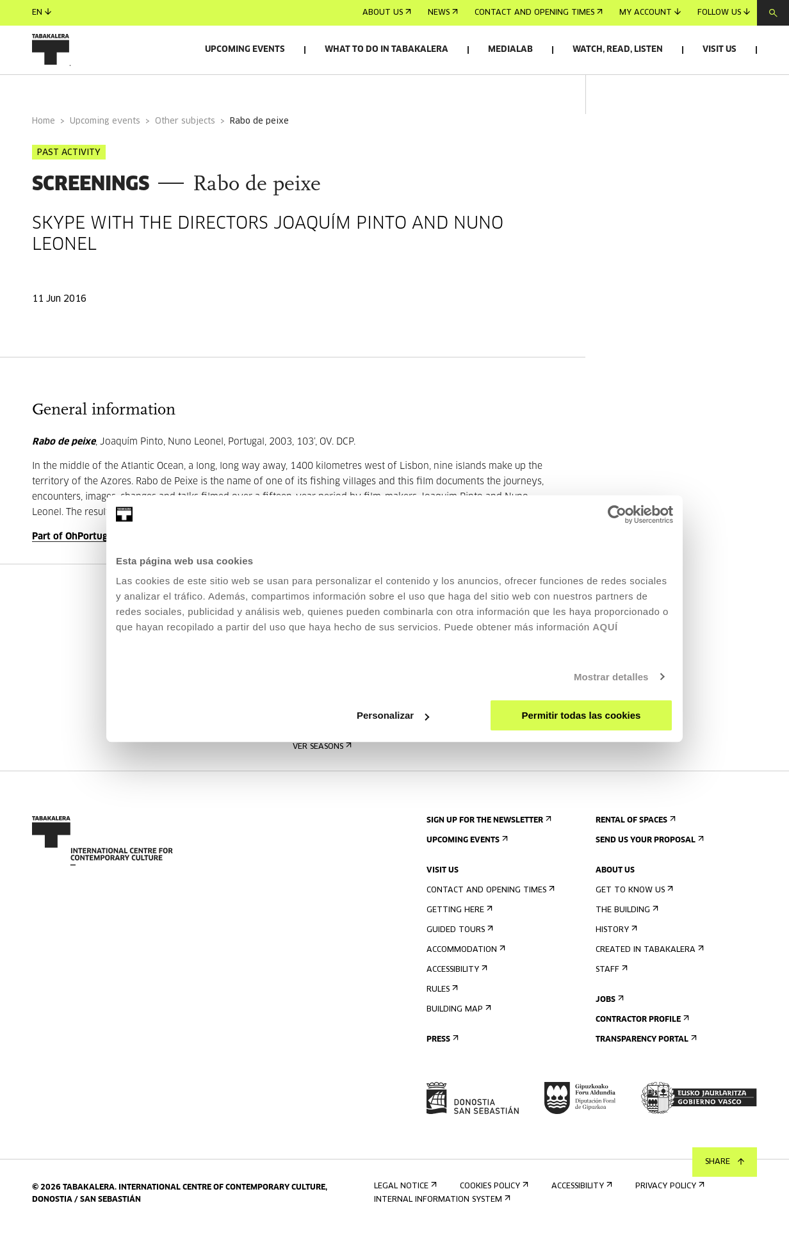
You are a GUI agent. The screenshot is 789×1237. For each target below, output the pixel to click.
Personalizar (393, 715)
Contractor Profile (641, 1025)
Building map (458, 1015)
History (615, 935)
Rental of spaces (634, 826)
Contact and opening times (539, 13)
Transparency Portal (645, 1045)
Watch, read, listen (618, 49)
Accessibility (456, 975)
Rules (441, 995)
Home (43, 127)
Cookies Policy (493, 1192)
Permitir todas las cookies (580, 715)
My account (650, 12)
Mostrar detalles (611, 676)
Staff (610, 975)
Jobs (608, 1005)
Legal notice (404, 1192)
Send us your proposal (648, 846)
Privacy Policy (668, 1192)
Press (441, 1045)
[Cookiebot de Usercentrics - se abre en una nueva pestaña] (617, 514)
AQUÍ (605, 626)
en (41, 12)
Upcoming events (245, 49)
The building (626, 916)
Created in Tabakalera (648, 955)
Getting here (458, 916)
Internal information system (441, 1205)
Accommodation (465, 955)
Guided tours (459, 935)
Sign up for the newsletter (488, 826)
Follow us (723, 12)
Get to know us (633, 896)
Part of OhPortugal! (75, 542)
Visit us (719, 49)
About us (386, 13)
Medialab (510, 49)
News (443, 13)
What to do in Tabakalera (386, 49)
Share (724, 1162)
